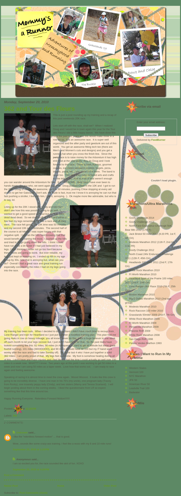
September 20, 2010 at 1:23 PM (31, 449)
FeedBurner (158, 139)
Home (60, 485)
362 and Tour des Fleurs (39, 108)
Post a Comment (14, 475)
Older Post (110, 485)
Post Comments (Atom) (33, 492)
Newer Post (11, 485)
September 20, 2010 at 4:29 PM (31, 469)
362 (15, 415)
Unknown (22, 432)
